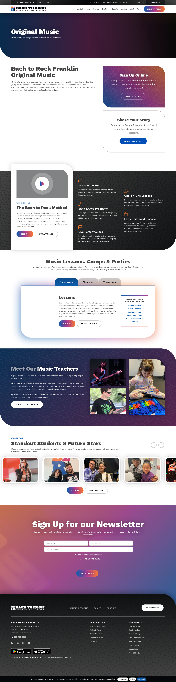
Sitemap (68, 659)
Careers (93, 643)
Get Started (152, 609)
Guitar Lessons (134, 309)
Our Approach (46, 234)
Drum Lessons (134, 312)
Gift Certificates (136, 639)
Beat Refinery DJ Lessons (134, 320)
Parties (105, 9)
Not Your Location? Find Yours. (23, 634)
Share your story (133, 141)
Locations (133, 650)
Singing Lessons (134, 316)
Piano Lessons (134, 306)
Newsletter (126, 2)
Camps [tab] (88, 282)
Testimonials (134, 631)
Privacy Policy (57, 659)
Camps (96, 9)
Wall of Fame (136, 9)
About (124, 9)
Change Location (45, 2)
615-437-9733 (20, 638)
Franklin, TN (97, 624)
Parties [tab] (111, 282)
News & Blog (134, 635)
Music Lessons (83, 9)
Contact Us (139, 2)
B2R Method (134, 628)
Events (115, 9)
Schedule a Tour (97, 639)
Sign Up (25, 234)
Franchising (112, 2)
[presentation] (88, 566)
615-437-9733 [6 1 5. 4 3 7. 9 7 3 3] (156, 2)
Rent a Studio (135, 643)
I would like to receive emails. (88, 556)
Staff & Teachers (97, 628)
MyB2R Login (99, 2)
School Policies (96, 635)
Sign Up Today (154, 9)
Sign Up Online (133, 96)
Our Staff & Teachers (27, 405)
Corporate (135, 624)
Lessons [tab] (65, 282)
